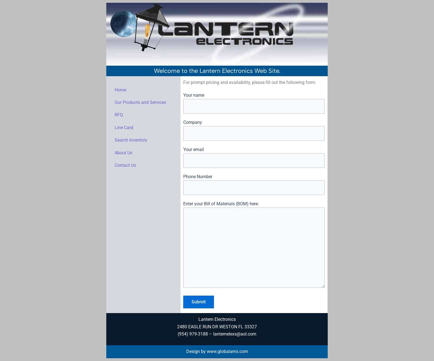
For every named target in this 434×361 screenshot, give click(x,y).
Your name (254, 103)
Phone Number (254, 184)
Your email (254, 157)
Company (254, 130)
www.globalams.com (227, 351)
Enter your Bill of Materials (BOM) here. (254, 245)
